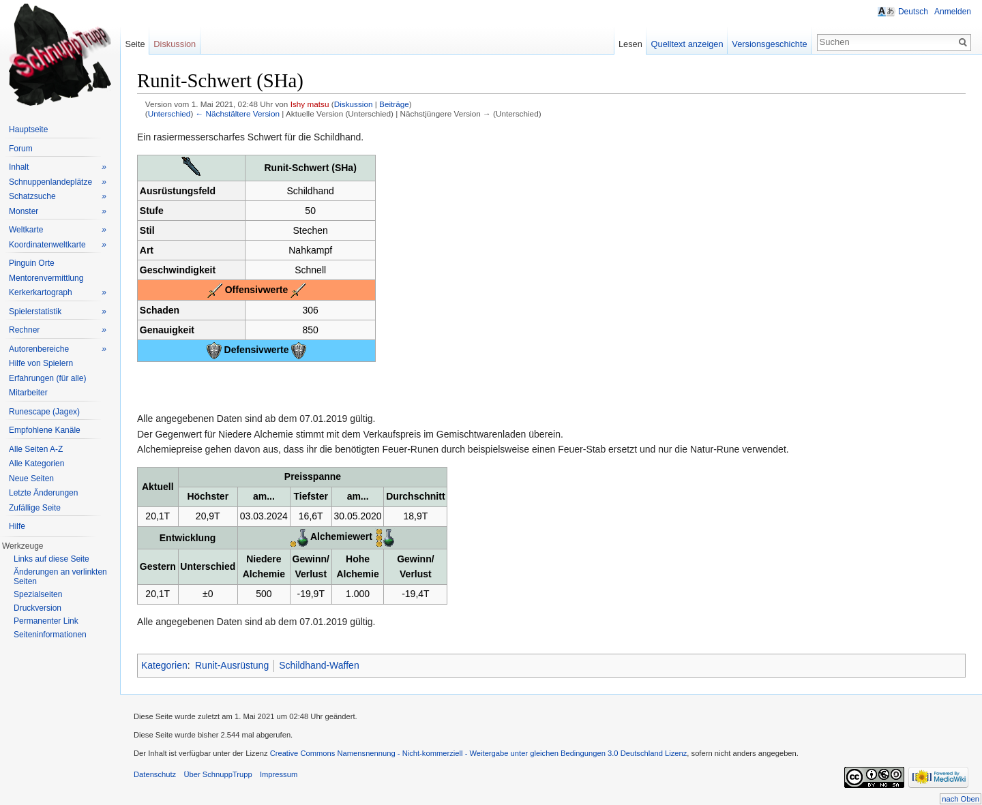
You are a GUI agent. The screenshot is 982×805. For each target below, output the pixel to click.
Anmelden (952, 11)
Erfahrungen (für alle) (47, 378)
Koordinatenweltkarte (57, 245)
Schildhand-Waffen (319, 665)
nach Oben (960, 799)
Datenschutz (155, 774)
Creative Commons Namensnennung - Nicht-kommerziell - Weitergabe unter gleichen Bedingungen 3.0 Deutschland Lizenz (478, 753)
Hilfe (17, 526)
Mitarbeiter (28, 392)
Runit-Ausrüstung (232, 665)
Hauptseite (28, 129)
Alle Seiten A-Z (36, 449)
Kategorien (164, 665)
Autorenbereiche (57, 349)
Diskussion (353, 104)
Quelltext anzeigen (687, 44)
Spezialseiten (38, 594)
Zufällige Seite (35, 508)
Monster (57, 212)
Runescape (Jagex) (44, 411)
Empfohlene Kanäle (44, 430)
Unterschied (169, 113)
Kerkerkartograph (57, 293)
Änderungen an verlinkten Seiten (60, 576)
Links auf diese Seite (51, 559)
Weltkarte (57, 230)
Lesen (630, 44)
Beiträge (394, 104)
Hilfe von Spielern (41, 363)
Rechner (57, 330)
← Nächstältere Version (238, 113)
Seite (135, 44)
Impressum (278, 774)
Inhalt (57, 167)
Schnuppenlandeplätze (57, 182)
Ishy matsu (310, 104)
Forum (21, 148)
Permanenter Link (46, 621)
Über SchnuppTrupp (217, 774)
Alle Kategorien (36, 463)
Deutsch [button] (913, 11)
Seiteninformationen (50, 634)
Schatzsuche (57, 197)
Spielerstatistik (57, 312)
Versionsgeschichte (769, 44)
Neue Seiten (31, 478)
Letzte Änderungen (43, 493)
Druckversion (37, 608)
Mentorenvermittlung (46, 278)
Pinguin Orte (32, 263)
